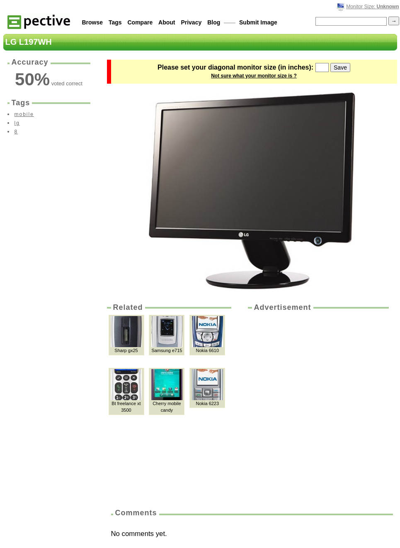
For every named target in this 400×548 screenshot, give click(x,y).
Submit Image (258, 22)
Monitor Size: (372, 7)
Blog (213, 22)
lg (17, 123)
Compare (140, 22)
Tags (115, 22)
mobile (24, 114)
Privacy (191, 22)
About (166, 22)
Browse (92, 22)
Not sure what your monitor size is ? (254, 76)
